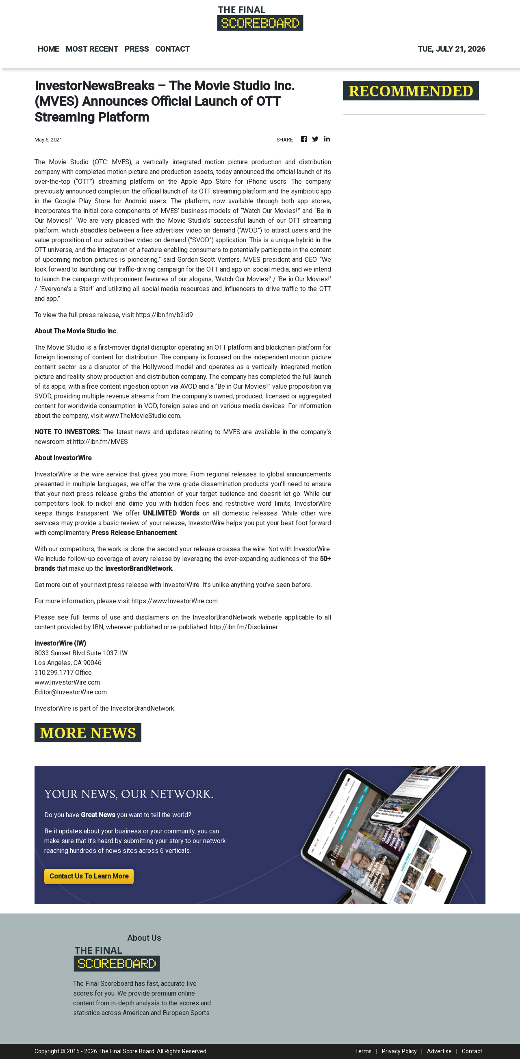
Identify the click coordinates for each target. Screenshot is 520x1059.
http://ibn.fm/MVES (100, 442)
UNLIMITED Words (171, 513)
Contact (472, 1051)
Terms (363, 1051)
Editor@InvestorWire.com (71, 692)
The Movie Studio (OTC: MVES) (83, 162)
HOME (48, 49)
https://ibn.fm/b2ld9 (164, 315)
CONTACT (172, 49)
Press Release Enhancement (134, 533)
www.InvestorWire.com (67, 682)
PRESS (137, 49)
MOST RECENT (92, 49)
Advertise (439, 1051)
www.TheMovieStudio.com (142, 416)
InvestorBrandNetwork (142, 708)
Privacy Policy (399, 1051)
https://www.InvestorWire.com (175, 601)
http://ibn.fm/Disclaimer (244, 627)
